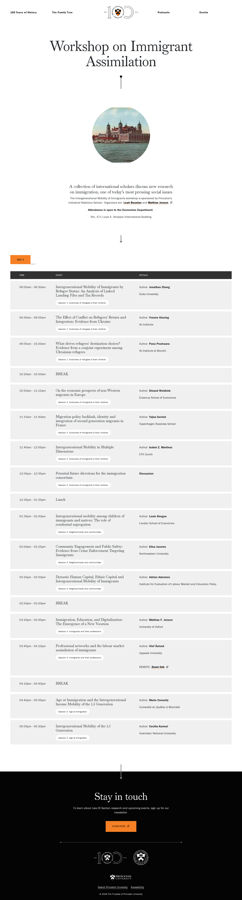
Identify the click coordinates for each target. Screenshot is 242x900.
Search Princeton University (113, 887)
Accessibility (137, 887)
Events (204, 12)
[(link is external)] (160, 202)
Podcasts (164, 12)
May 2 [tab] (20, 259)
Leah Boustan (133, 202)
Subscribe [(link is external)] (121, 826)
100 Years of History (23, 12)
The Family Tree (62, 12)
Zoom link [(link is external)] (160, 667)
